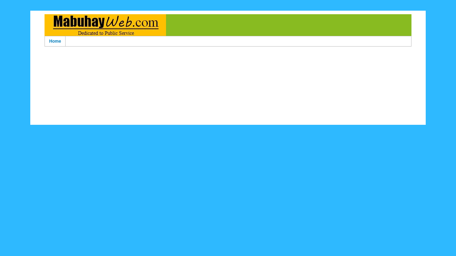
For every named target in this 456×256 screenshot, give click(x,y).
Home (55, 41)
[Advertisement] (228, 60)
